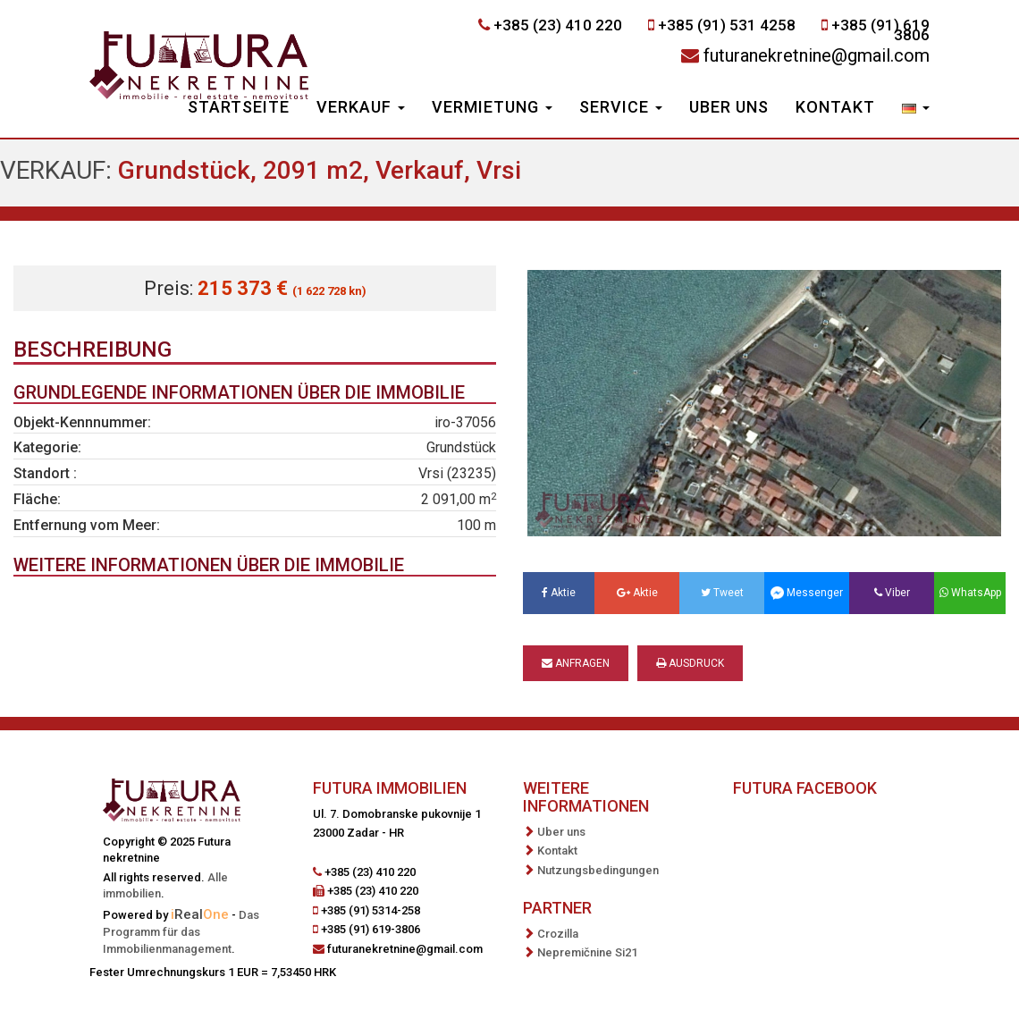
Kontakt (835, 106)
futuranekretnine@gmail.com (816, 55)
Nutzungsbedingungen (598, 870)
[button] (915, 109)
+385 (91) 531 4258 (727, 25)
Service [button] (620, 106)
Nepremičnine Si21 (587, 952)
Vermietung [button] (492, 106)
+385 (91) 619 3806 (880, 30)
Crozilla (557, 933)
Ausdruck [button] (690, 663)
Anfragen (576, 663)
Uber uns (729, 106)
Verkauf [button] (360, 106)
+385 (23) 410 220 (557, 25)
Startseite (239, 106)
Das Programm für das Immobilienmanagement (181, 932)
